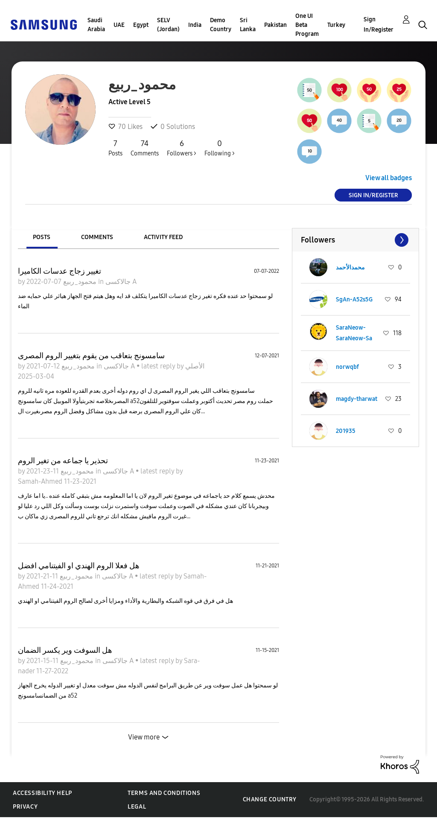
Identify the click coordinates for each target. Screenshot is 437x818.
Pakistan (275, 25)
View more (144, 737)
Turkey (336, 25)
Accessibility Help (42, 793)
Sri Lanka (248, 25)
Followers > (181, 147)
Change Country (270, 799)
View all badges (388, 178)
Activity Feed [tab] (163, 237)
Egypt (141, 25)
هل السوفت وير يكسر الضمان (65, 650)
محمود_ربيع (78, 282)
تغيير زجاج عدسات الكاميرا (59, 271)
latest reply (159, 366)
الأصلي (194, 366)
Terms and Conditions (164, 793)
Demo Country (220, 25)
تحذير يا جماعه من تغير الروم (63, 460)
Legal (137, 806)
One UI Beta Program (307, 25)
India (194, 25)
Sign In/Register (378, 24)
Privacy (25, 806)
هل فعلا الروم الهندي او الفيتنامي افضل (79, 565)
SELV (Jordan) (168, 25)
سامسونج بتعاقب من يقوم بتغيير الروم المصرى (91, 355)
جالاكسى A (121, 282)
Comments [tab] (97, 237)
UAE (119, 25)
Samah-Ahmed (41, 481)
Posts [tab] (41, 237)
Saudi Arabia (96, 25)
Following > (219, 147)
